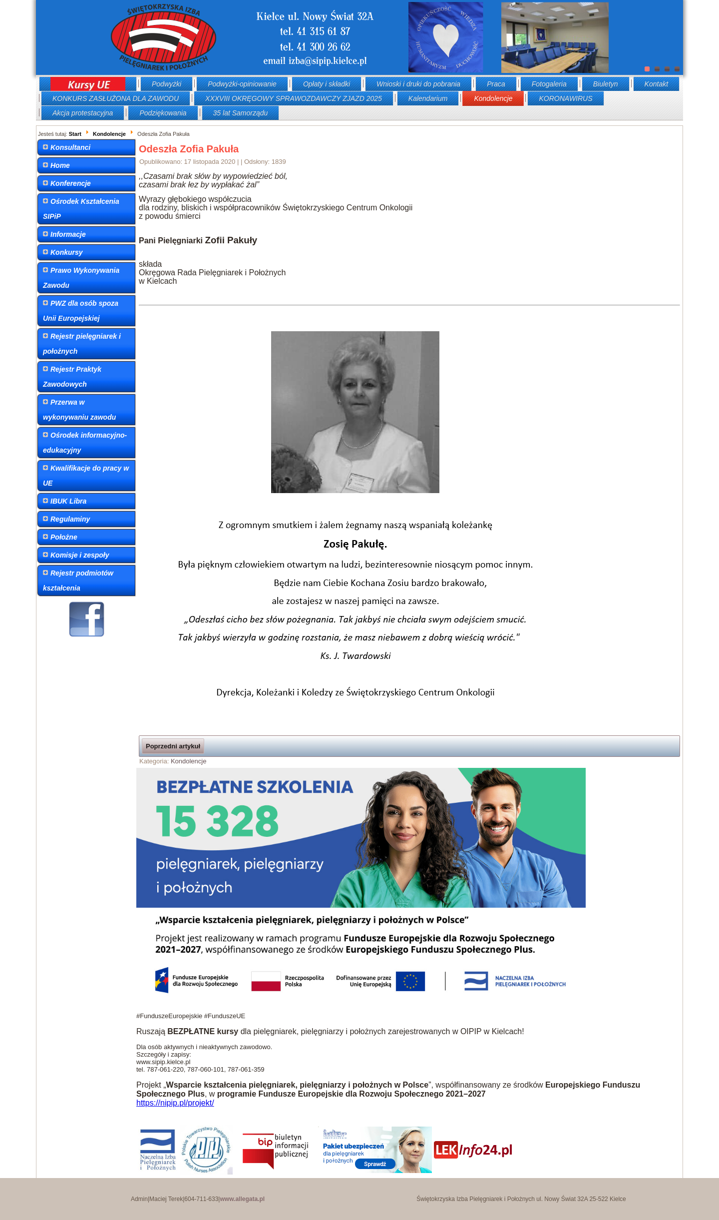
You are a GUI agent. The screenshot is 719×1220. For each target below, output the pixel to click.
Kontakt (656, 84)
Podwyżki (166, 84)
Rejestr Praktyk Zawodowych (72, 376)
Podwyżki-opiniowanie (242, 84)
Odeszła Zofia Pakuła (189, 148)
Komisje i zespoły (79, 555)
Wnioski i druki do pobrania (418, 84)
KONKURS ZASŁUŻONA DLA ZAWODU (115, 98)
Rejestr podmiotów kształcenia (78, 580)
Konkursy (66, 252)
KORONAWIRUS (565, 98)
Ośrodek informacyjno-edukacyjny (85, 442)
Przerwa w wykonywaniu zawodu (79, 409)
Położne (63, 537)
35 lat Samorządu (240, 113)
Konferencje (70, 183)
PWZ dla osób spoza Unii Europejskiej (80, 310)
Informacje (68, 234)
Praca (496, 84)
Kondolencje (493, 98)
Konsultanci (70, 147)
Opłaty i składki (326, 84)
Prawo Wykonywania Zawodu (81, 277)
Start (75, 134)
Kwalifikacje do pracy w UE (86, 475)
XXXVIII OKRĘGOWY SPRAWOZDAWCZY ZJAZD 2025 (293, 98)
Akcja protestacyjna (82, 113)
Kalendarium (428, 98)
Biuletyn (605, 84)
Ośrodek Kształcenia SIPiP (81, 208)
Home (60, 165)
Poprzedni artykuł (173, 746)
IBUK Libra (68, 501)
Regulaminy (70, 519)
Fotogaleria (549, 84)
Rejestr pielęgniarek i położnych (82, 343)
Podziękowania (162, 113)
